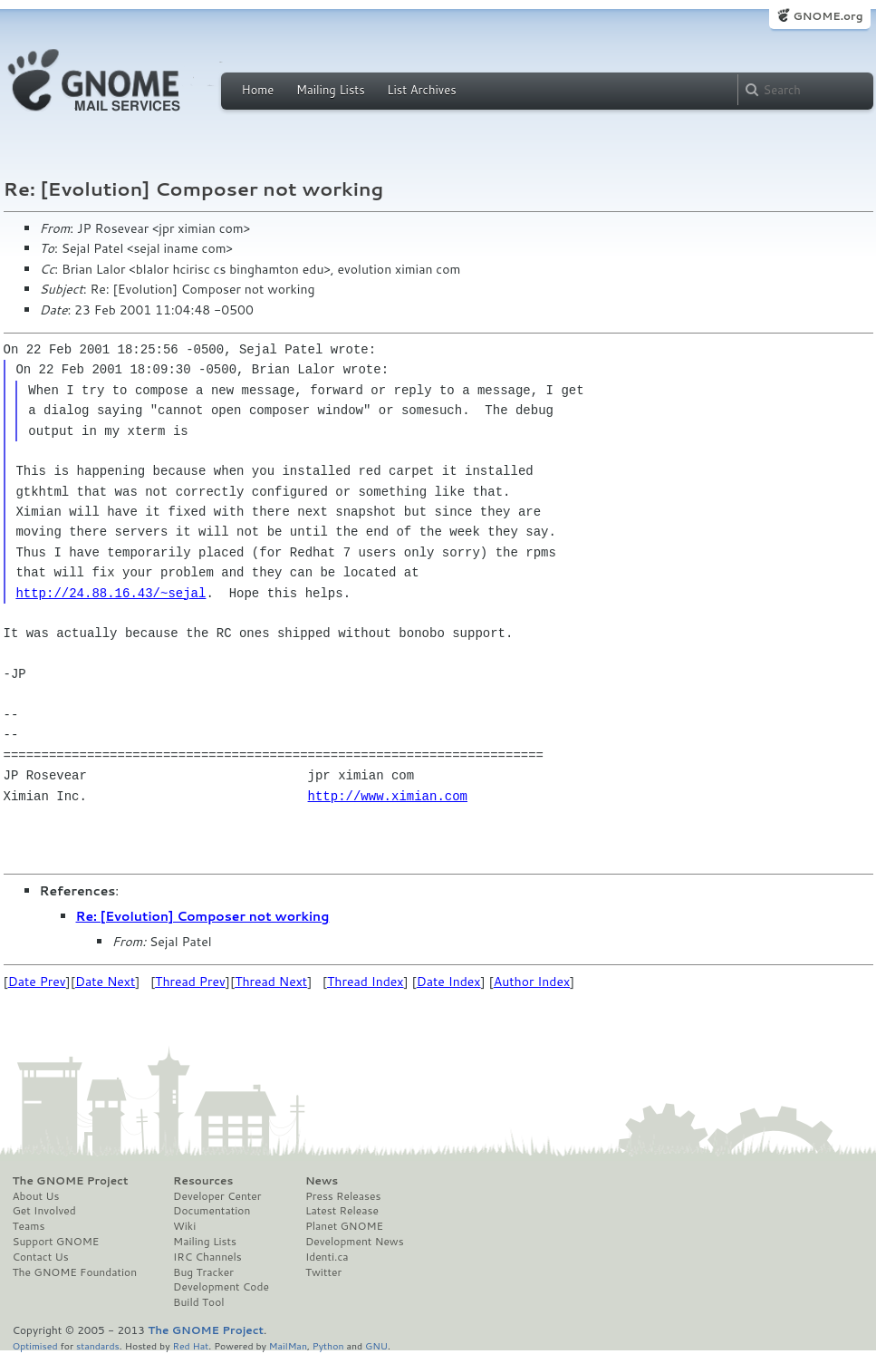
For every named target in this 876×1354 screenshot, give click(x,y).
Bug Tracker (203, 1272)
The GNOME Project (71, 1181)
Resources (203, 1181)
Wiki (184, 1226)
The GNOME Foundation (75, 1272)
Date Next (105, 981)
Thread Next (271, 981)
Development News (354, 1241)
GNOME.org (827, 16)
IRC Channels (207, 1257)
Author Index (532, 981)
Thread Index (365, 981)
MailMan (288, 1345)
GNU (376, 1345)
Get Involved (44, 1211)
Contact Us (41, 1257)
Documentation (211, 1211)
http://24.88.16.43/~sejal (110, 593)
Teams (29, 1226)
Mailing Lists (330, 90)
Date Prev (37, 981)
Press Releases (342, 1196)
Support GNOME (56, 1241)
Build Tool (198, 1302)
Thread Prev (190, 981)
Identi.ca (327, 1257)
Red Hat (190, 1345)
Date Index (449, 981)
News (321, 1181)
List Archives (421, 90)
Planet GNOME (344, 1226)
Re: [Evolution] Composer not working (203, 916)
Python (328, 1345)
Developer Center (217, 1196)
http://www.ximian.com (387, 796)
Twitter (323, 1272)
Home (258, 90)
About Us (36, 1196)
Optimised (35, 1345)
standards (98, 1345)
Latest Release (342, 1211)
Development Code (221, 1287)
